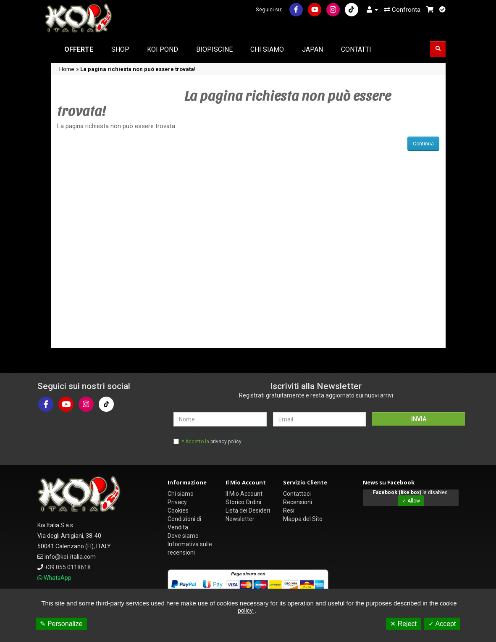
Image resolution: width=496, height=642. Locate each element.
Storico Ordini (243, 502)
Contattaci (297, 493)
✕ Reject (403, 623)
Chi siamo (181, 493)
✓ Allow (411, 501)
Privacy (177, 502)
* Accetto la (211, 442)
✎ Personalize (61, 623)
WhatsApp (57, 577)
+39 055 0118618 (68, 567)
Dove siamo (183, 535)
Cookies (178, 510)
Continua (423, 144)
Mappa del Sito (303, 519)
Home (66, 69)
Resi (288, 510)
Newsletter (240, 519)
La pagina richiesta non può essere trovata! (138, 69)
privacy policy (225, 442)
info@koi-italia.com (70, 556)
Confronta (402, 9)
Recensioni (297, 502)
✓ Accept (442, 623)
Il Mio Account (244, 493)
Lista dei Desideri (248, 510)
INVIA (418, 419)
